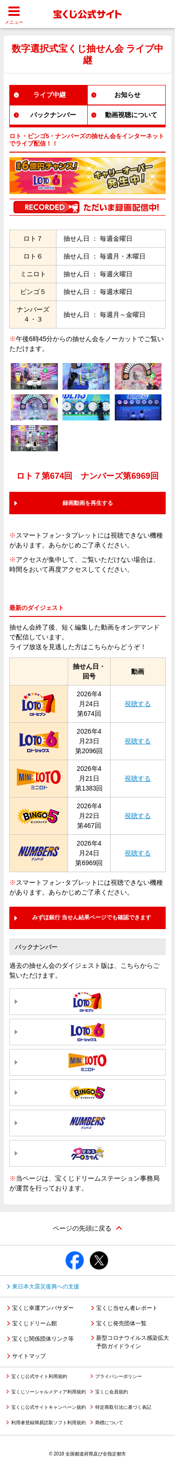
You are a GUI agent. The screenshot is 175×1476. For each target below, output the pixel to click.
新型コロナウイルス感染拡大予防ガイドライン (132, 1342)
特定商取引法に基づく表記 (123, 1407)
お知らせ (127, 94)
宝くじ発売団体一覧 (121, 1323)
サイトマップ (29, 1356)
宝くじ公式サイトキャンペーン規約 (48, 1407)
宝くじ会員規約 (111, 1391)
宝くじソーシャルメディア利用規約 (48, 1391)
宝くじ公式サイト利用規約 (39, 1376)
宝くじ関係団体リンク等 (43, 1339)
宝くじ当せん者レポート (127, 1308)
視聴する (138, 703)
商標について (109, 1422)
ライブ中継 (49, 94)
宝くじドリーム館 (34, 1323)
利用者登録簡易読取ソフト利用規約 (48, 1422)
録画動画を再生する (88, 503)
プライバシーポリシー (118, 1376)
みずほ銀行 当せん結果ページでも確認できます (91, 917)
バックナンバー (53, 115)
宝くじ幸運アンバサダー (43, 1308)
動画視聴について (131, 115)
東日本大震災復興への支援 (45, 1286)
